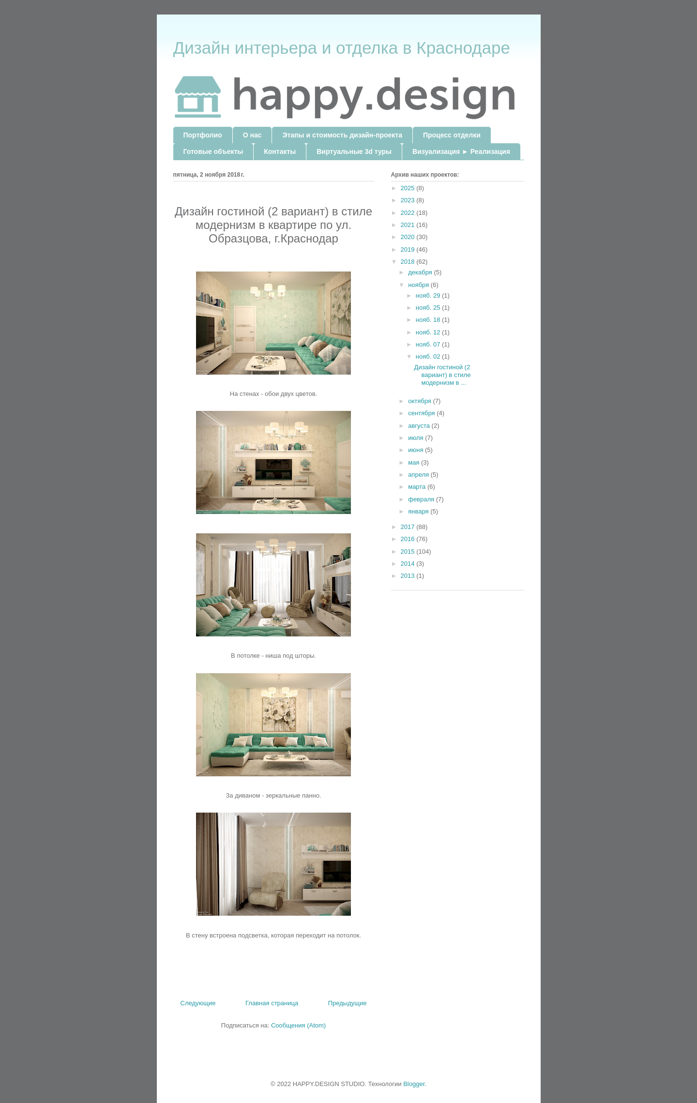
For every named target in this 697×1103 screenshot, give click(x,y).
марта (417, 486)
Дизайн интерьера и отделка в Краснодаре (341, 47)
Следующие (198, 1003)
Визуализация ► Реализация (461, 151)
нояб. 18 (429, 319)
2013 (409, 575)
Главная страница (271, 1003)
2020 (409, 237)
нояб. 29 (429, 295)
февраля (422, 499)
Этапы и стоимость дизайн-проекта (342, 135)
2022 (409, 212)
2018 (409, 261)
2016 (409, 539)
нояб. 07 (429, 344)
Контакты (280, 151)
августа (419, 425)
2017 (409, 526)
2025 (409, 188)
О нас (252, 135)
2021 (409, 224)
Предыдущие (347, 1003)
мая (414, 462)
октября (420, 401)
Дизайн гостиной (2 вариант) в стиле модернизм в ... (442, 374)
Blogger (413, 1084)
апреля (419, 474)
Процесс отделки (452, 135)
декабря (421, 272)
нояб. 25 (429, 307)
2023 (409, 200)
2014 (409, 563)
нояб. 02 (429, 356)
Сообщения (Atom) (298, 1025)
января (419, 511)
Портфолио (202, 135)
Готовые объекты (213, 151)
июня (416, 449)
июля (416, 437)
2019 (409, 249)
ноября (419, 284)
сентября (422, 413)
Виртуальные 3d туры (354, 151)
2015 (409, 551)
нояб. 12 (429, 332)
